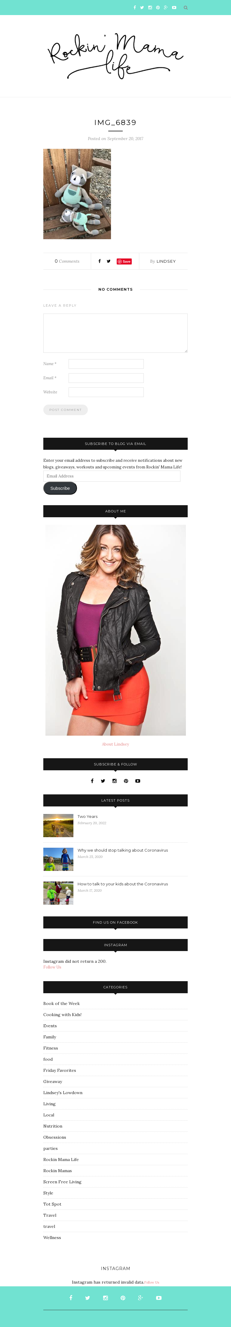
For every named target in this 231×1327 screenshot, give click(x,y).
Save (127, 261)
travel (49, 1226)
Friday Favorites (59, 1070)
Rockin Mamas (57, 1170)
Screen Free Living (62, 1182)
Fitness (50, 1048)
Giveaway (52, 1081)
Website (50, 392)
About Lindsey (115, 744)
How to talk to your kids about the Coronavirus (123, 883)
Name (50, 363)
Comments (67, 261)
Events (50, 1025)
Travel (49, 1215)
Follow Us (52, 967)
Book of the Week (61, 1003)
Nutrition (52, 1126)
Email (50, 377)
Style (48, 1193)
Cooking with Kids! (62, 1014)
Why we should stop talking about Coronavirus (123, 850)
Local (48, 1115)
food (48, 1059)
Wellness (52, 1237)
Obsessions (54, 1137)
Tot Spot (52, 1204)
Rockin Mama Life (61, 1159)
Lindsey (166, 261)
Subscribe (60, 488)
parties (50, 1148)
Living (49, 1103)
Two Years (87, 816)
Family (49, 1037)
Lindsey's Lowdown (62, 1092)
